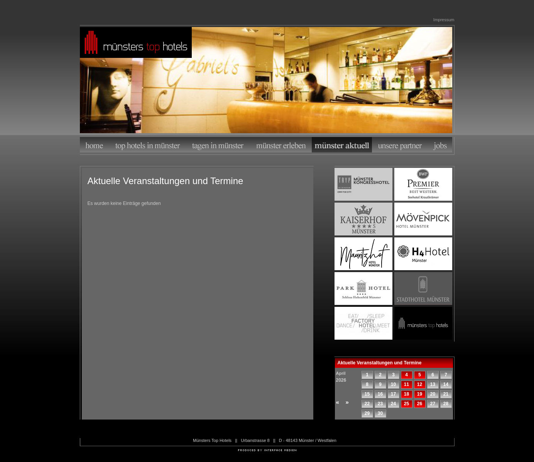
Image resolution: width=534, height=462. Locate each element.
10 (393, 384)
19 (419, 394)
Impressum (443, 19)
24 (393, 403)
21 (445, 394)
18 (406, 394)
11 (406, 384)
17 (393, 394)
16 (380, 394)
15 (367, 394)
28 (445, 403)
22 (367, 403)
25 (406, 403)
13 (432, 384)
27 (432, 403)
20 (432, 394)
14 (445, 384)
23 (380, 403)
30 (380, 413)
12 (419, 384)
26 (419, 403)
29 (367, 413)
